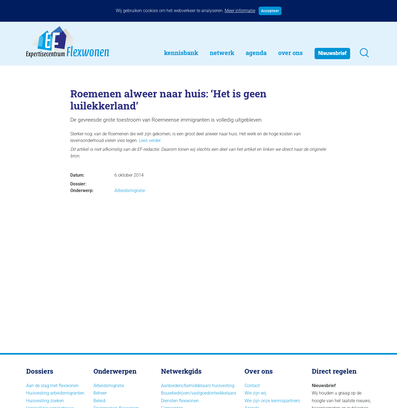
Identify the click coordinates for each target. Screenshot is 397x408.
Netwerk (222, 53)
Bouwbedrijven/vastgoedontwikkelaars (198, 393)
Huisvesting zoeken (45, 400)
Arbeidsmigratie (129, 190)
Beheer (100, 393)
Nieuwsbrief (332, 53)
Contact (252, 385)
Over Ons (290, 53)
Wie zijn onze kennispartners (272, 400)
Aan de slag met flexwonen (52, 385)
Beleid (99, 400)
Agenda (256, 53)
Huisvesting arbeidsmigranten (55, 393)
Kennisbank (181, 53)
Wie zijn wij (255, 393)
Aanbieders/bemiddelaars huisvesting (197, 385)
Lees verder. (150, 140)
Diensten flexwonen (180, 400)
